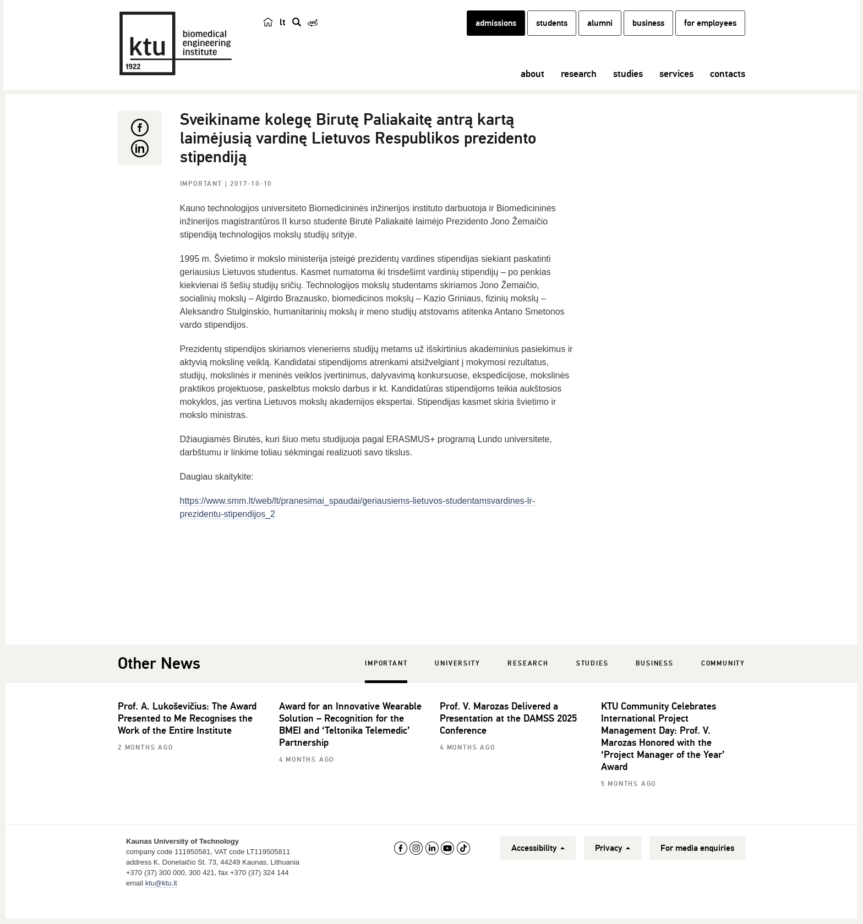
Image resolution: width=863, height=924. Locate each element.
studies (628, 85)
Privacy (612, 867)
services (676, 85)
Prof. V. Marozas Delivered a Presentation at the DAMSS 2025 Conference (508, 737)
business (648, 34)
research (579, 85)
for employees (710, 34)
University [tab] (457, 683)
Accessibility (538, 867)
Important (202, 203)
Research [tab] (527, 683)
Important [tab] (386, 683)
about (532, 85)
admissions (496, 34)
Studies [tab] (592, 683)
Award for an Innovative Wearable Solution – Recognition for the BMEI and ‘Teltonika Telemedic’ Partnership (350, 743)
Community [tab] (723, 683)
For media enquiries (697, 867)
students (551, 34)
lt (283, 34)
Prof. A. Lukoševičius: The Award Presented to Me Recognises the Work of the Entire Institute (187, 737)
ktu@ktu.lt (161, 902)
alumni (600, 34)
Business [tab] (654, 683)
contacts (727, 85)
